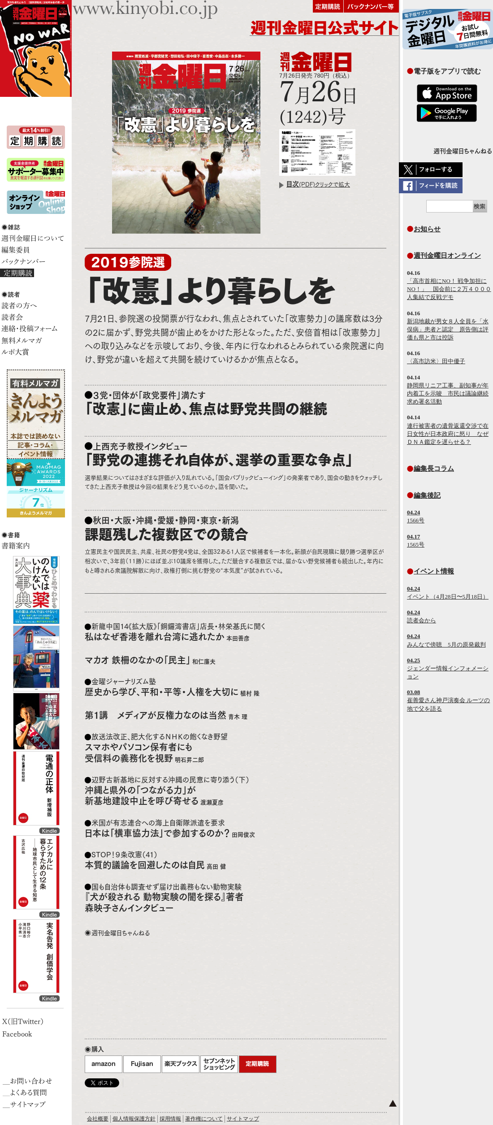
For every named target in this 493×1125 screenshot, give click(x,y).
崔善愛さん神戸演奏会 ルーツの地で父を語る (448, 700)
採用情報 (170, 1119)
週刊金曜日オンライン (447, 255)
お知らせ (427, 229)
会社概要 (97, 1119)
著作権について (204, 1119)
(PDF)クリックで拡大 (318, 184)
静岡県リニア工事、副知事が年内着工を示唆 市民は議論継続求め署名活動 (448, 393)
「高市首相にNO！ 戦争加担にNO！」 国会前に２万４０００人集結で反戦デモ (449, 289)
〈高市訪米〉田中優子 (436, 361)
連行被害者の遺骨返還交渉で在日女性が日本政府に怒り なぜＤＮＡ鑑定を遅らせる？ (448, 433)
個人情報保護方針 (134, 1119)
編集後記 (427, 495)
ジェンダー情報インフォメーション (448, 668)
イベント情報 (434, 571)
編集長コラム (434, 468)
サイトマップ (243, 1119)
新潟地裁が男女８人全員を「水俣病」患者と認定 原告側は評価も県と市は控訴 (448, 329)
